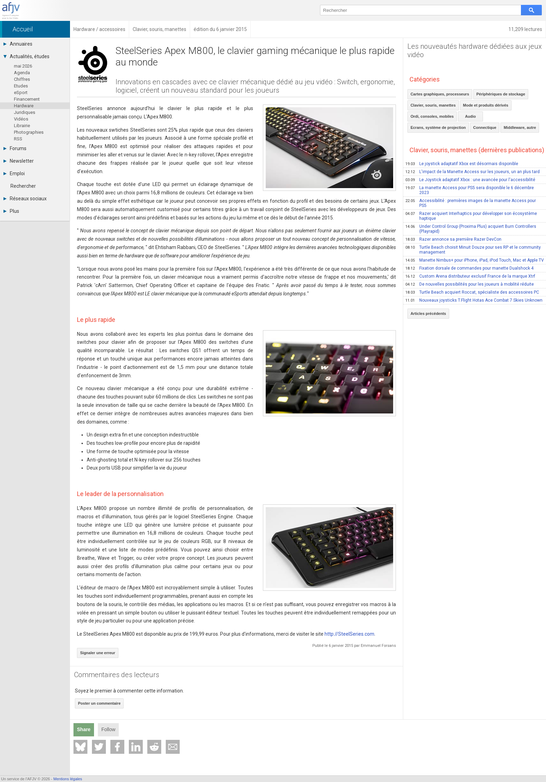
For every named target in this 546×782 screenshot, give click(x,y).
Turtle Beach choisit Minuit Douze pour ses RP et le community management (473, 250)
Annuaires (17, 44)
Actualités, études (26, 56)
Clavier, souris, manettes (433, 105)
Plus (11, 211)
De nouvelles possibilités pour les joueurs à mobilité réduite (469, 284)
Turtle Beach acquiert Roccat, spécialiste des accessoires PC (472, 292)
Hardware (23, 105)
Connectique (485, 127)
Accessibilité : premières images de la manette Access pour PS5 (470, 203)
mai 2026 (23, 66)
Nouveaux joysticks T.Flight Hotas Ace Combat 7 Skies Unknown (474, 300)
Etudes (21, 85)
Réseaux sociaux (25, 198)
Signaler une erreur (97, 653)
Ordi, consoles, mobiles (432, 116)
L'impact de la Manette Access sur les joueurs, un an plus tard (472, 171)
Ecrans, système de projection (438, 127)
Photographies (29, 132)
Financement (27, 99)
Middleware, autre (520, 127)
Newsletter (18, 161)
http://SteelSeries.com (349, 634)
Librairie (22, 125)
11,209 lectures (525, 29)
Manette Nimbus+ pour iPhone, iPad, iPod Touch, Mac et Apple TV (474, 260)
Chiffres (22, 79)
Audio (470, 116)
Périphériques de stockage (500, 94)
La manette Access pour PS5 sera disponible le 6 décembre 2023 (469, 190)
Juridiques (24, 112)
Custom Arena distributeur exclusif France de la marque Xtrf (470, 276)
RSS (18, 138)
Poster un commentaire (99, 703)
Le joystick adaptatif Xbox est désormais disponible (461, 163)
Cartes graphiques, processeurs (440, 94)
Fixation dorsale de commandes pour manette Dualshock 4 (469, 268)
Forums (14, 148)
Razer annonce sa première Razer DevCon (453, 239)
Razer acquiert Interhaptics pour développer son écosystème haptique (471, 216)
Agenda (22, 72)
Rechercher (23, 186)
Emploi (14, 173)
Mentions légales (67, 779)
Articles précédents (428, 313)
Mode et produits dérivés (485, 105)
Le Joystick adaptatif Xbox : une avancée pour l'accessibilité (470, 179)
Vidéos (21, 119)
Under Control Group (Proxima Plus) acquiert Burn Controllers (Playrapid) (470, 229)
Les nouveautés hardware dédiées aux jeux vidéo (474, 50)
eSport (21, 92)
